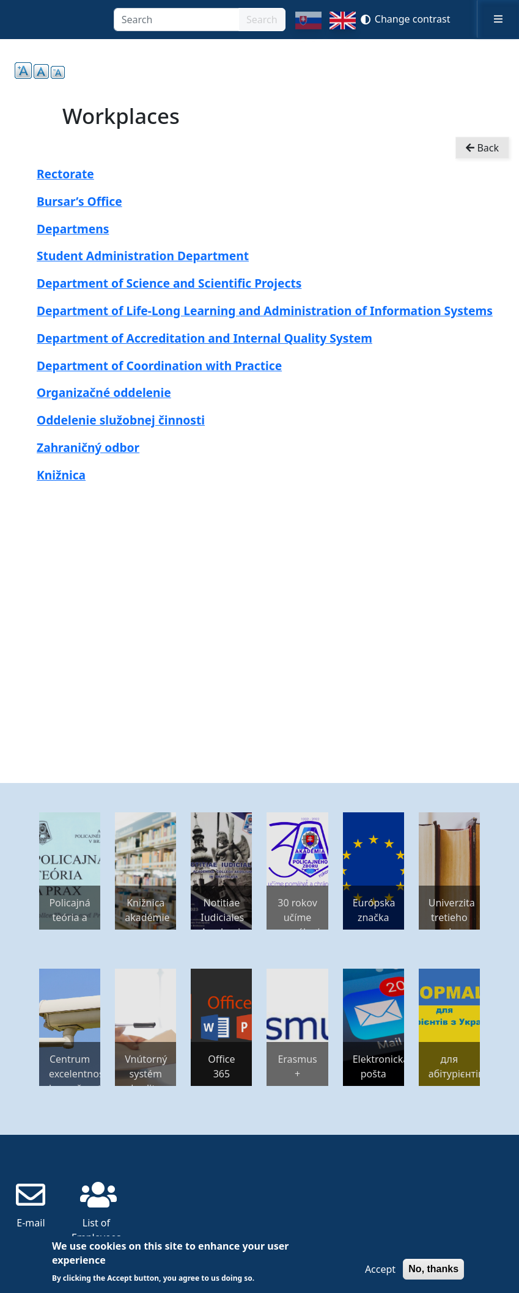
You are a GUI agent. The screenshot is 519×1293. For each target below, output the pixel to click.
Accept (380, 1269)
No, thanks (433, 1269)
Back (482, 148)
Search (262, 19)
